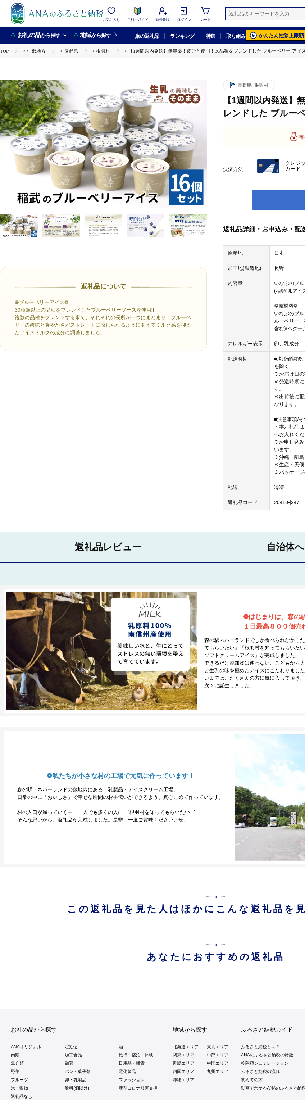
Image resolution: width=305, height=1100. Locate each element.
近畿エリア (183, 1063)
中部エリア (217, 1055)
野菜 (15, 1071)
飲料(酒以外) (77, 1088)
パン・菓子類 (78, 1071)
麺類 (69, 1063)
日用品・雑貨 (132, 1063)
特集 (210, 36)
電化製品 (127, 1071)
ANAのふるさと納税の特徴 (267, 1055)
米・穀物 (19, 1088)
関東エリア (183, 1055)
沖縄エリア (183, 1079)
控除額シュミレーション (264, 1063)
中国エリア (217, 1063)
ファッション (132, 1079)
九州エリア (217, 1071)
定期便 (71, 1046)
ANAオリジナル (26, 1046)
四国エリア (183, 1071)
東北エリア (217, 1046)
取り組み (236, 36)
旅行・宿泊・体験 (136, 1055)
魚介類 (17, 1063)
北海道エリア (186, 1046)
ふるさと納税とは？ (260, 1046)
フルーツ (19, 1079)
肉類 (15, 1055)
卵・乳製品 (75, 1079)
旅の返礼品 (147, 36)
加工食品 (73, 1055)
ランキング (182, 36)
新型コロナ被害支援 (138, 1088)
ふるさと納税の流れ (260, 1071)
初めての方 (252, 1079)
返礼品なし (21, 1096)
